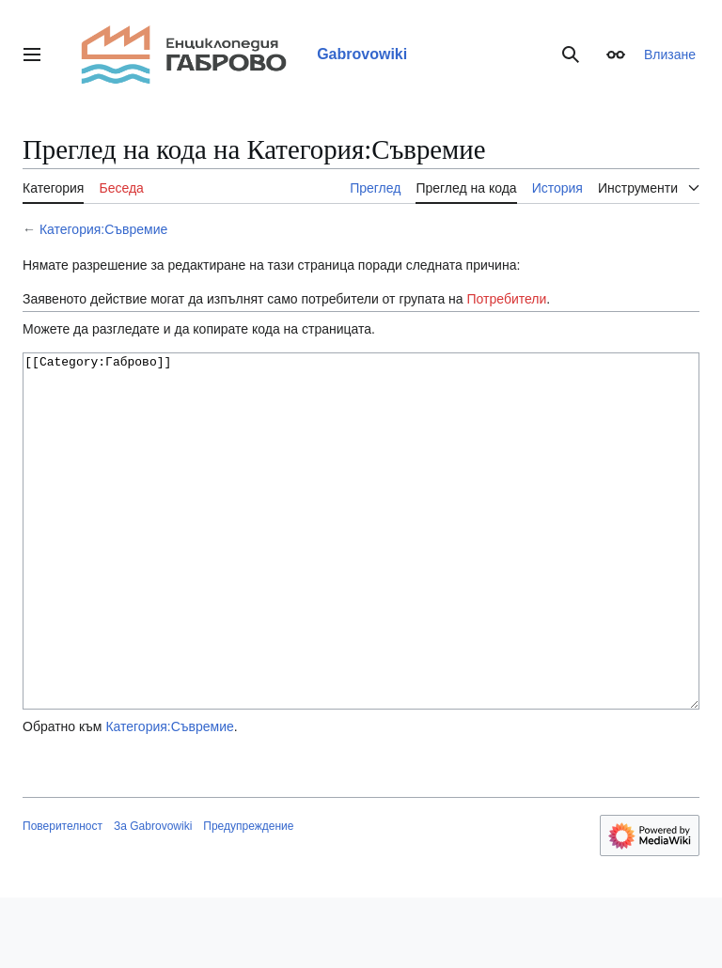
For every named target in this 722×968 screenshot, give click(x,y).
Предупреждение (248, 896)
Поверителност (62, 896)
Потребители (507, 298)
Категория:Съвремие (103, 229)
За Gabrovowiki (153, 896)
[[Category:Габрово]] (361, 566)
